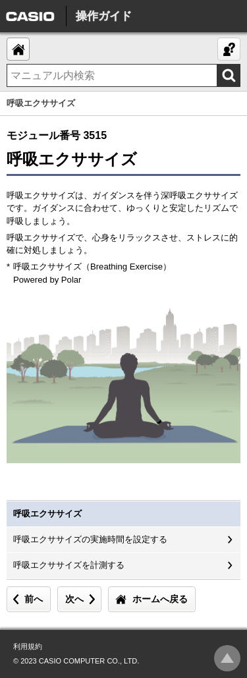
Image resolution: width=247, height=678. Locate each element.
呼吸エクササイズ (47, 514)
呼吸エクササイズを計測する (68, 565)
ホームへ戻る (160, 599)
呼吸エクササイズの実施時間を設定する (90, 539)
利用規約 (27, 646)
